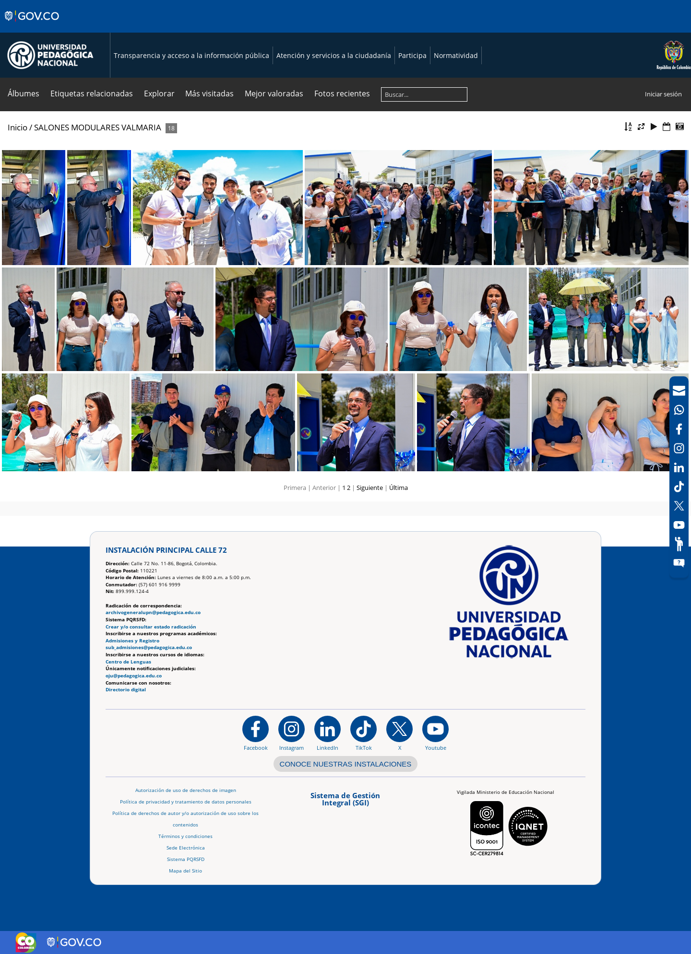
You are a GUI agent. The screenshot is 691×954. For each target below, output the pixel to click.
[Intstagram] (679, 448)
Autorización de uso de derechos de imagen (185, 790)
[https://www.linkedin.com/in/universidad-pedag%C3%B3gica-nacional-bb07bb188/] (328, 733)
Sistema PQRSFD (185, 859)
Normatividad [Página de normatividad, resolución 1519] (456, 55)
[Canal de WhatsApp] (679, 409)
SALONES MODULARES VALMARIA (97, 127)
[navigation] (679, 477)
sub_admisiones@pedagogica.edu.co (149, 647)
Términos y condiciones (185, 836)
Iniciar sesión (663, 94)
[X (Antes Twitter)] (679, 505)
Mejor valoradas (274, 93)
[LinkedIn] (679, 467)
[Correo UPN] (679, 390)
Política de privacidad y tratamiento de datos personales (185, 802)
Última (398, 487)
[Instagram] (292, 733)
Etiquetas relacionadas (91, 93)
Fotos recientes (342, 93)
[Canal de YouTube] (679, 525)
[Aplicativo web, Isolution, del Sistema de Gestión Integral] (345, 802)
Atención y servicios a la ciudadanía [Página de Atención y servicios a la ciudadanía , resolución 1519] (333, 55)
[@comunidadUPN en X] (399, 733)
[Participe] (679, 544)
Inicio (17, 127)
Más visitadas (209, 93)
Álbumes (23, 93)
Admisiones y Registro (132, 641)
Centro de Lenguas (128, 662)
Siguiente (370, 487)
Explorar (159, 93)
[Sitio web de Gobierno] (32, 25)
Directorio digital (126, 689)
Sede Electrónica (186, 848)
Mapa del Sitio (185, 871)
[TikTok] (679, 486)
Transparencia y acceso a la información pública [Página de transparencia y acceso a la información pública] (191, 55)
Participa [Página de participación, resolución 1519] (412, 55)
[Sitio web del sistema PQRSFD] (679, 563)
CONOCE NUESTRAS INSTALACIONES (346, 764)
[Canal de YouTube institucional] (435, 733)
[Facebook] (679, 429)
